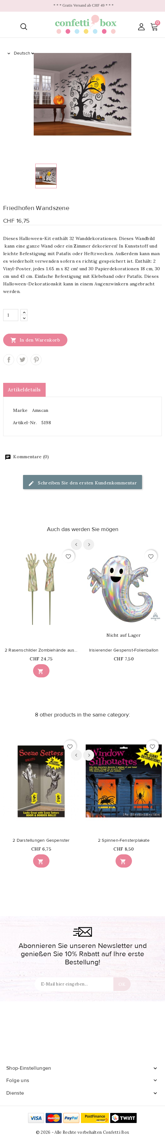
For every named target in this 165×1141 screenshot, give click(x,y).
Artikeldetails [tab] (24, 390)
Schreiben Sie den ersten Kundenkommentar (82, 483)
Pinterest (36, 359)
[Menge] (10, 315)
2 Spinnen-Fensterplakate (124, 840)
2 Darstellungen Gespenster (41, 840)
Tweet (22, 359)
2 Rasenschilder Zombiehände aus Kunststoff (41, 650)
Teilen (8, 359)
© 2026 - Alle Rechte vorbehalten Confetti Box (82, 1132)
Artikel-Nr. (25, 422)
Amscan (40, 410)
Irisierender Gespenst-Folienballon (124, 650)
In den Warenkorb (35, 339)
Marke (20, 410)
